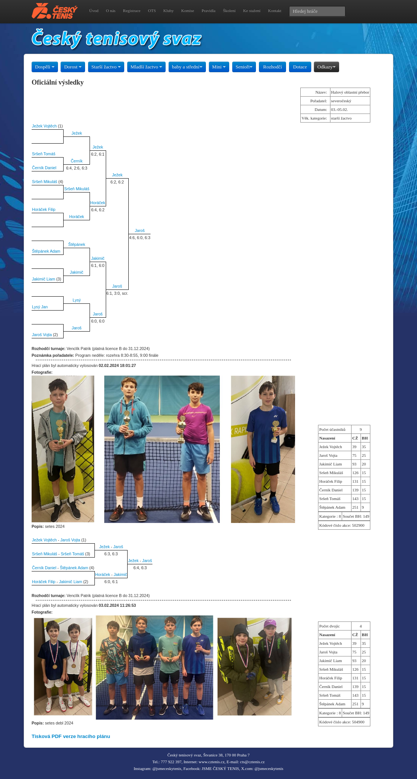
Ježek (77, 133)
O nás (110, 10)
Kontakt (274, 10)
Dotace (300, 67)
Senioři (244, 67)
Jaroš (140, 230)
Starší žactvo (106, 67)
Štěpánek (76, 244)
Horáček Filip (43, 209)
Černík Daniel (44, 167)
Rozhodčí (272, 67)
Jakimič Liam (43, 279)
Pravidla (209, 10)
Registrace (131, 10)
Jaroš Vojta (42, 334)
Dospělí (45, 67)
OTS (152, 10)
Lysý (77, 300)
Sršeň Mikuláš (44, 181)
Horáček (97, 202)
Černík (76, 161)
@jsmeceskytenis (166, 768)
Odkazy (326, 67)
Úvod (93, 10)
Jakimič (98, 258)
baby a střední (187, 67)
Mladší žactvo (147, 67)
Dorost (73, 67)
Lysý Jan (40, 307)
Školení (229, 10)
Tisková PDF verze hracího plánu (71, 736)
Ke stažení (251, 10)
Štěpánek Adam (46, 251)
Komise (187, 10)
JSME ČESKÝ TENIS (220, 768)
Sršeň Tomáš (43, 154)
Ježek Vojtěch (44, 126)
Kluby (168, 10)
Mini (219, 67)
